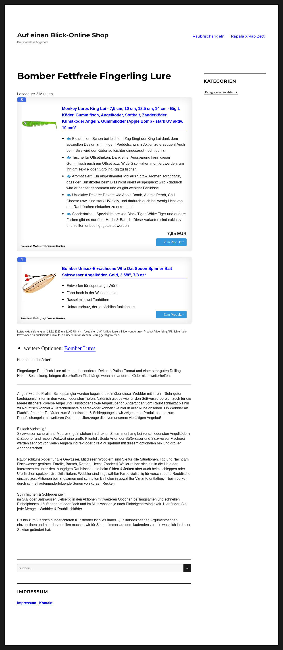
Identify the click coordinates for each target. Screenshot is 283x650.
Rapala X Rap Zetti (248, 36)
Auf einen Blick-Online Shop (62, 35)
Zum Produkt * (173, 242)
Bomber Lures (80, 348)
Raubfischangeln (209, 36)
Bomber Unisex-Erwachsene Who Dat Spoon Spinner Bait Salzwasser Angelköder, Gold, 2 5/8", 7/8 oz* (117, 271)
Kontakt (45, 603)
